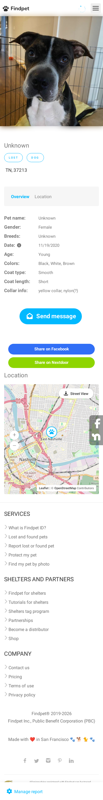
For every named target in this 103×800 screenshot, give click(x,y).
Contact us (19, 667)
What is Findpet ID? (27, 527)
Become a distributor (29, 629)
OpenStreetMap (65, 488)
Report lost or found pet (31, 546)
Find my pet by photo (29, 564)
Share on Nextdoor (51, 362)
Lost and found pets (28, 536)
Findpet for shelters (27, 593)
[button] (47, 426)
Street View (79, 394)
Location (43, 196)
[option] (51, 71)
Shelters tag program (29, 611)
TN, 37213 (16, 170)
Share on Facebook (51, 349)
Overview (20, 196)
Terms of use (21, 685)
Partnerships (21, 620)
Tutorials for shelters (28, 602)
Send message (50, 316)
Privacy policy (22, 694)
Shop (14, 638)
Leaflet (44, 488)
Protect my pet (23, 555)
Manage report (24, 791)
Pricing (15, 676)
